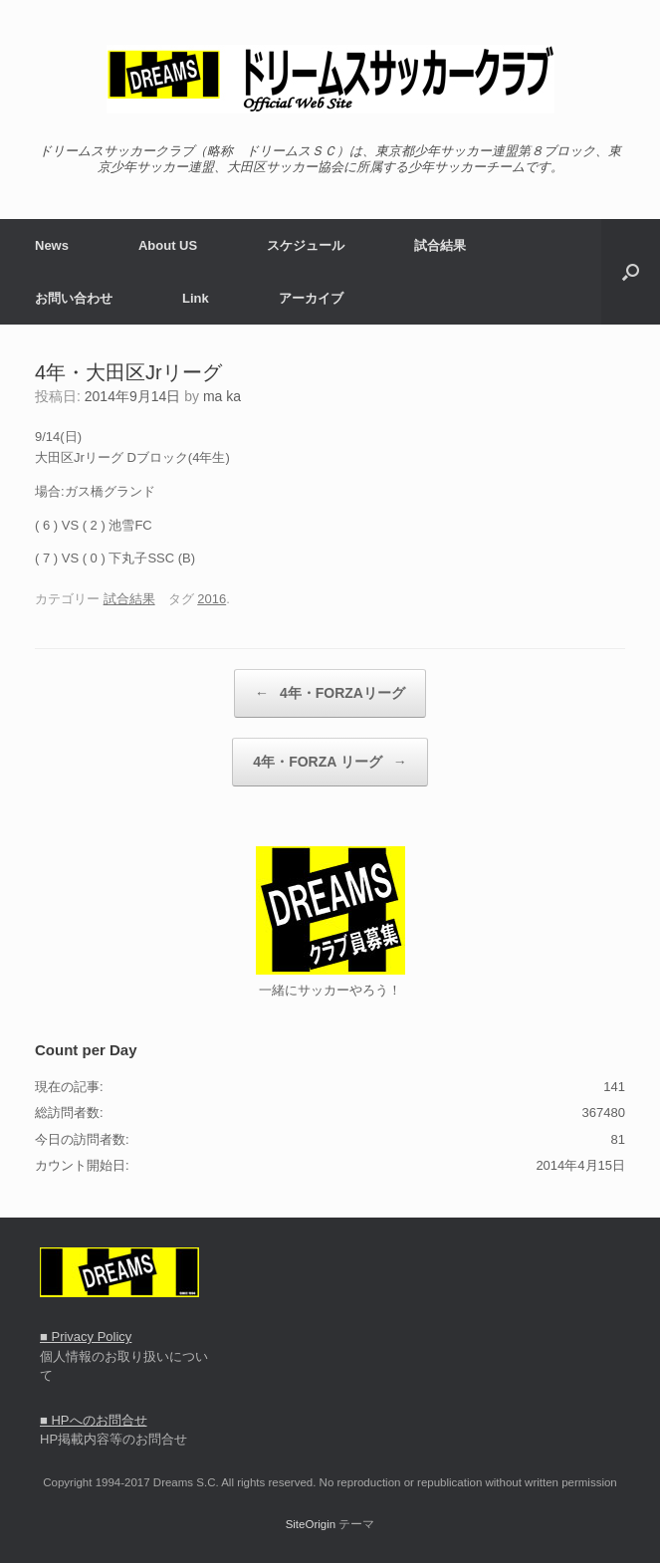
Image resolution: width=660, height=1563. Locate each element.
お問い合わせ (73, 298)
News (52, 245)
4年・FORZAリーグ (330, 693)
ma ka (222, 396)
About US (167, 245)
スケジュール (305, 245)
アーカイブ (311, 298)
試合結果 (440, 245)
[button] (630, 272)
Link (195, 298)
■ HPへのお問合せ (93, 1420)
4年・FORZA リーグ (329, 762)
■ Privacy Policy (85, 1336)
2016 (211, 598)
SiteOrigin (311, 1524)
